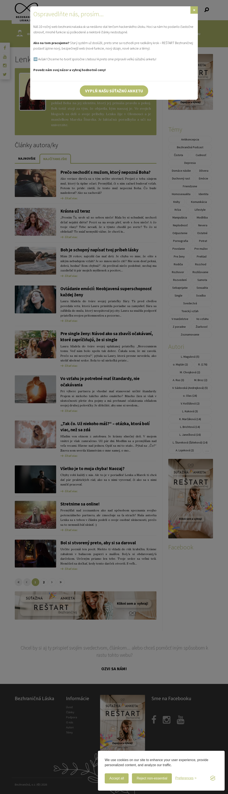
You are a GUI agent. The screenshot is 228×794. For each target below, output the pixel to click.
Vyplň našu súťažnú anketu (114, 90)
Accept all (116, 778)
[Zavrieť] (194, 10)
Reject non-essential (152, 778)
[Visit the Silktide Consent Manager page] (213, 778)
